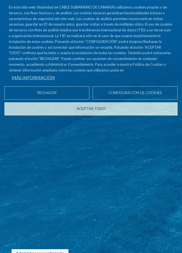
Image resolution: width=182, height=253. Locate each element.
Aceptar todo (91, 108)
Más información (33, 77)
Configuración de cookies (135, 92)
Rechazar (47, 92)
